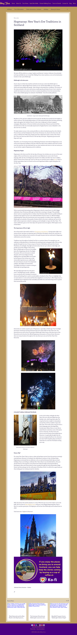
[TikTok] (38, 625)
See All (67, 600)
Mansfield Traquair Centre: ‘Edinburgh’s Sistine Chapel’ (59, 616)
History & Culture (55, 9)
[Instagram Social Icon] (34, 625)
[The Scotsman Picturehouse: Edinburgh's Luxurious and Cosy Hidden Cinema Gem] (38, 608)
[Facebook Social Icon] (36, 625)
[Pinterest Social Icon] (40, 625)
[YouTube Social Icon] (42, 625)
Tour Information (19, 9)
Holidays (46, 9)
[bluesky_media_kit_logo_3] (32, 625)
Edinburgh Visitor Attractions (20, 587)
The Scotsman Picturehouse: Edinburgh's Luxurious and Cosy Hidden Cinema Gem (37, 616)
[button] (67, 9)
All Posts (9, 9)
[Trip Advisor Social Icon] (44, 625)
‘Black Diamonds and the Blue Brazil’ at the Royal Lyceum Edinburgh (16, 616)
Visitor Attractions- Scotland (33, 9)
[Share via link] (14, 591)
